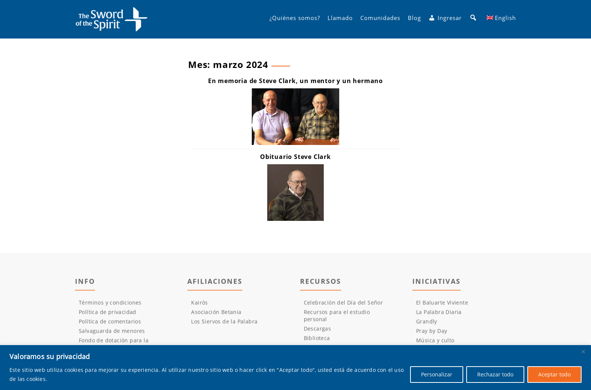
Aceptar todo (554, 374)
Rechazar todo (495, 374)
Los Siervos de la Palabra (224, 323)
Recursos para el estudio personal (337, 317)
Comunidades (380, 19)
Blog (414, 19)
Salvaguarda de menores (112, 332)
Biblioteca (317, 340)
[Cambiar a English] (501, 19)
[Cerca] (583, 351)
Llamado (340, 19)
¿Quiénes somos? (294, 19)
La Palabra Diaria (439, 314)
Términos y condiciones (110, 304)
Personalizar (436, 374)
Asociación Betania (216, 314)
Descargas (317, 330)
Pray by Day (431, 332)
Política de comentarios (110, 323)
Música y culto (435, 342)
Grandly (426, 323)
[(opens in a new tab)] (295, 192)
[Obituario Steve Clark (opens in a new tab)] (295, 156)
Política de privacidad (107, 314)
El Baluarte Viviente (442, 304)
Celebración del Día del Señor (343, 304)
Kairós (199, 304)
